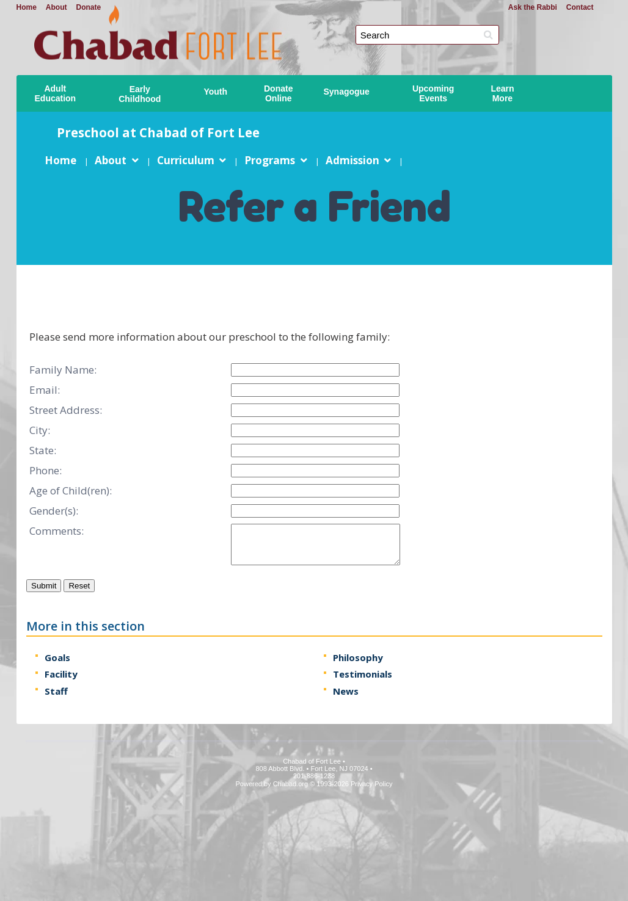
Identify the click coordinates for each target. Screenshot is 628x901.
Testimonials (362, 674)
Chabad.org (291, 783)
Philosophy (357, 657)
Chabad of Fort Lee (319, 25)
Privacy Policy (371, 783)
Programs (269, 160)
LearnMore (502, 93)
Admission (352, 160)
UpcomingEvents (433, 93)
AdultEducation (55, 93)
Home (26, 7)
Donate (88, 7)
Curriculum (185, 160)
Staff (56, 691)
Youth (215, 91)
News (345, 691)
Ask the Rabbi (532, 7)
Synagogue (346, 91)
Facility (61, 674)
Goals (57, 657)
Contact (580, 7)
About (56, 7)
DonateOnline (278, 93)
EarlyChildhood (140, 94)
